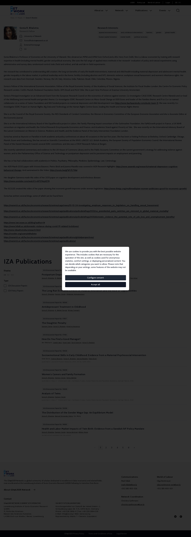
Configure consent (95, 277)
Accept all (95, 284)
